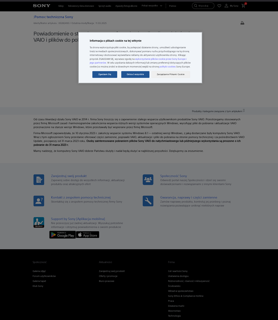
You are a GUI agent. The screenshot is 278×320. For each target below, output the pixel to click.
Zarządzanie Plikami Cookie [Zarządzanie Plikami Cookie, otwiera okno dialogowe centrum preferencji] (171, 74)
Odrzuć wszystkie (135, 74)
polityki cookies (167, 66)
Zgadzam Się (104, 74)
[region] (140, 57)
